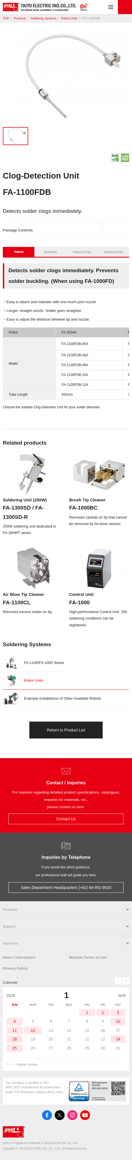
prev (118, 981)
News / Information (19, 957)
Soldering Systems (44, 18)
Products (20, 18)
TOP (6, 18)
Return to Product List (66, 730)
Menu (111, 7)
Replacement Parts (113, 252)
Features (18, 251)
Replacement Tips (82, 252)
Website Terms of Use (88, 957)
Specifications (50, 252)
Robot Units (69, 18)
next (125, 981)
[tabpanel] (66, 77)
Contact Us (125, 7)
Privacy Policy (15, 968)
